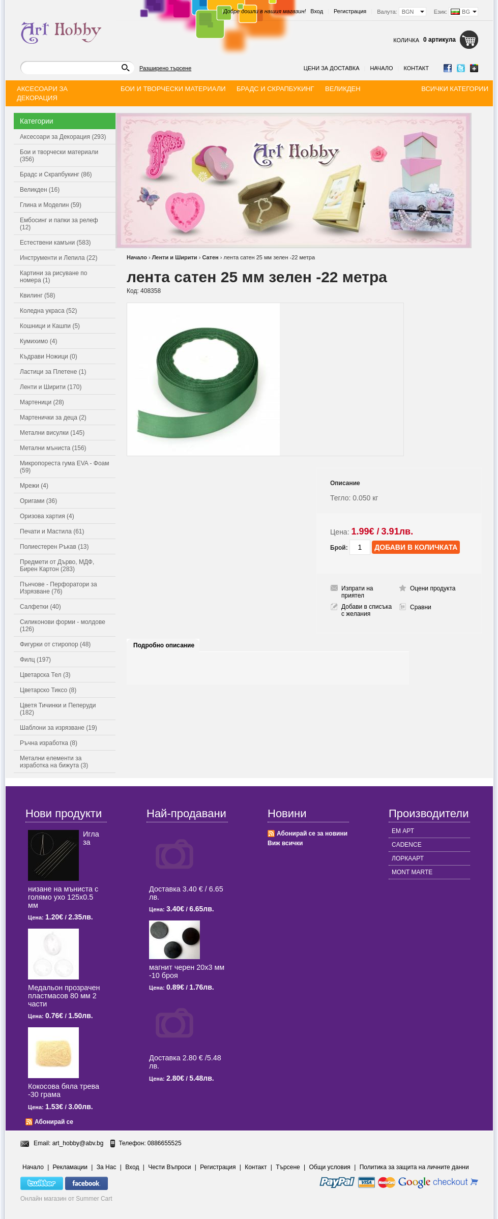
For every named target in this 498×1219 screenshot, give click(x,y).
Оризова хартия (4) (47, 516)
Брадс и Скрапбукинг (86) (56, 174)
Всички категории (454, 89)
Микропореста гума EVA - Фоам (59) (64, 467)
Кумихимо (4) (38, 341)
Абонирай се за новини (312, 833)
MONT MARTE (412, 872)
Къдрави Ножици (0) (48, 356)
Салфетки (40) (40, 606)
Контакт (416, 68)
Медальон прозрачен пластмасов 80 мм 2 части (64, 996)
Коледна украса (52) (48, 310)
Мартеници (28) (42, 402)
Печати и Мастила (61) (52, 531)
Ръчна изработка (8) (48, 743)
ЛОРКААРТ (408, 858)
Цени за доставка (332, 68)
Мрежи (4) (34, 485)
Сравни (420, 607)
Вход (316, 11)
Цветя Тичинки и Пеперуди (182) (58, 709)
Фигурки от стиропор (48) (55, 644)
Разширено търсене (165, 68)
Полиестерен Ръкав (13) (54, 546)
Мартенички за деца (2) (53, 417)
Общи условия (329, 1167)
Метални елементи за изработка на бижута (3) (54, 762)
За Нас (106, 1167)
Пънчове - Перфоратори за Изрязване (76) (58, 588)
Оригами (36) (38, 500)
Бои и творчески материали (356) (59, 155)
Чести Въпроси (169, 1167)
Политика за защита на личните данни (414, 1167)
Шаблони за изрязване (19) (58, 727)
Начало (381, 68)
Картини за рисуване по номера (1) (53, 277)
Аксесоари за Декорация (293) (63, 136)
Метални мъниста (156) (53, 448)
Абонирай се (54, 1121)
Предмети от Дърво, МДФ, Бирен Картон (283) (57, 565)
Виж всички (285, 843)
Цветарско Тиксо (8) (48, 690)
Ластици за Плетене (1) (53, 371)
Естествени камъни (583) (55, 242)
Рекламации (70, 1167)
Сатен (210, 257)
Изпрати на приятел (357, 592)
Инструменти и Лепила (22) (58, 257)
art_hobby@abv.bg (78, 1143)
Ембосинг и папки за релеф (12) (59, 224)
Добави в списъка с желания (366, 610)
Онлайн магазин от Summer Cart (66, 1198)
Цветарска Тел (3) (45, 674)
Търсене (288, 1167)
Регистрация (350, 11)
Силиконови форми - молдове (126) (62, 625)
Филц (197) (35, 659)
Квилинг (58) (37, 295)
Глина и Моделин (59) (50, 205)
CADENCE (407, 844)
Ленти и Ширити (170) (50, 387)
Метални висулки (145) (52, 432)
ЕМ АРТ (403, 831)
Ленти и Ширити (174, 257)
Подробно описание (163, 645)
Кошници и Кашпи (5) (50, 326)
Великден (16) (40, 189)
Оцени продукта (432, 588)
